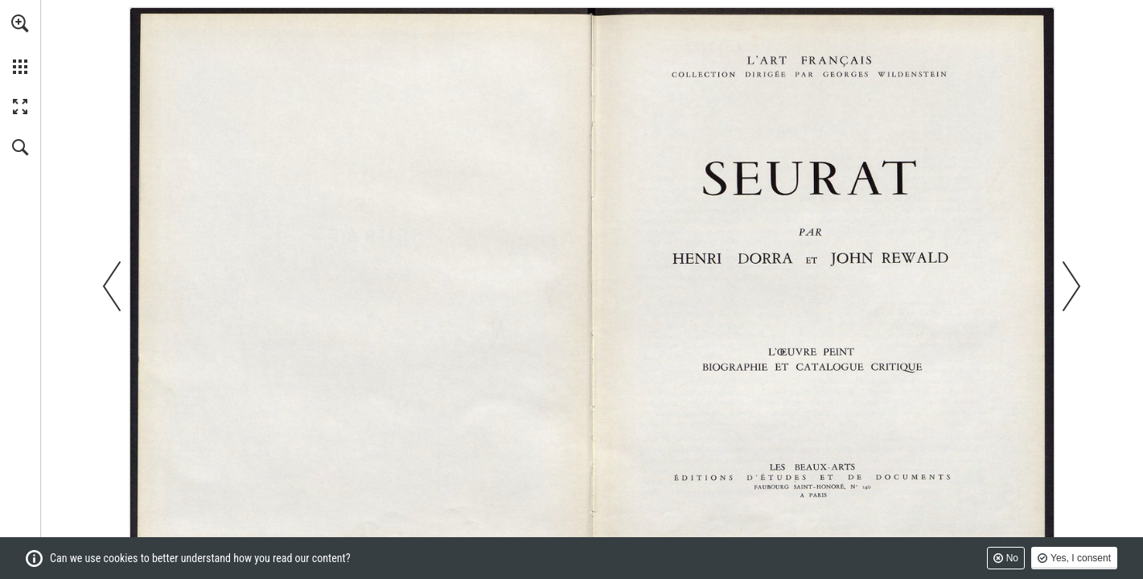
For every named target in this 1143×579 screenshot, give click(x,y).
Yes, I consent (1080, 558)
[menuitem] (20, 44)
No (1012, 558)
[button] (20, 23)
